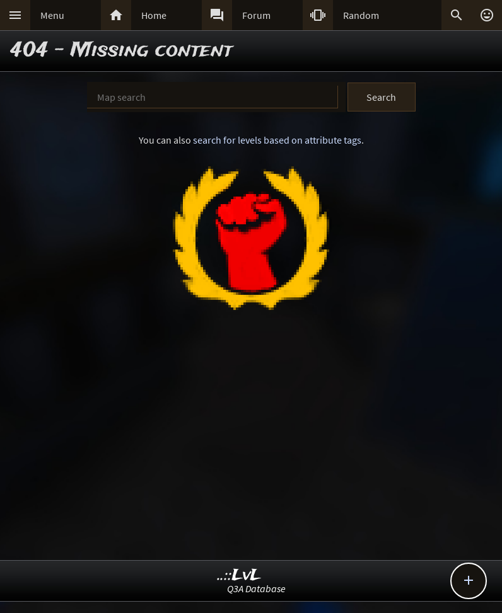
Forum (256, 15)
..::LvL (239, 575)
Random (361, 15)
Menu (52, 15)
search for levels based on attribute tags (277, 140)
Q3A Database (256, 588)
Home (153, 15)
